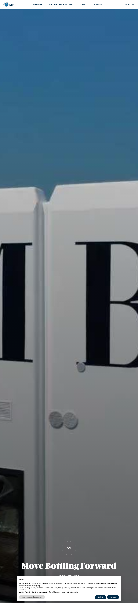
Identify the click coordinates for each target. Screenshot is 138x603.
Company (37, 4)
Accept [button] (113, 597)
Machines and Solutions (61, 4)
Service (83, 4)
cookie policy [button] (35, 586)
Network (98, 4)
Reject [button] (100, 597)
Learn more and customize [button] (32, 597)
